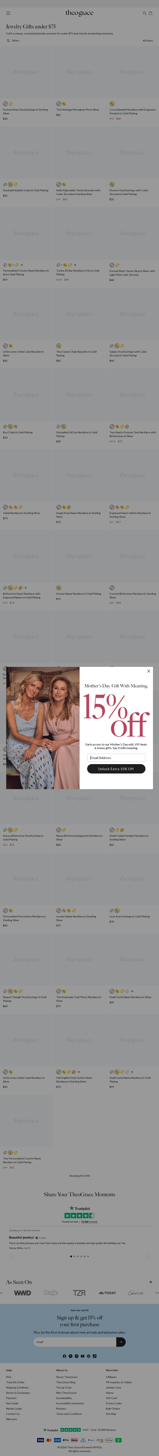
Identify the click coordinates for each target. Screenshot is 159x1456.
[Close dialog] (148, 671)
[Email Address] (116, 758)
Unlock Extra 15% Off (116, 769)
